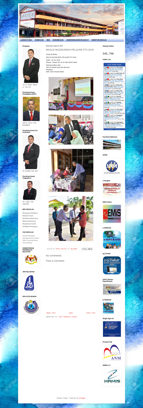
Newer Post (51, 313)
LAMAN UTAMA (26, 40)
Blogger (82, 398)
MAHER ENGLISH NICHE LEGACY (77, 40)
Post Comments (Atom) (68, 317)
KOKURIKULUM (58, 40)
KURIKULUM (39, 40)
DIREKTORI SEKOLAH (99, 40)
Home (71, 313)
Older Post (90, 313)
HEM (48, 40)
